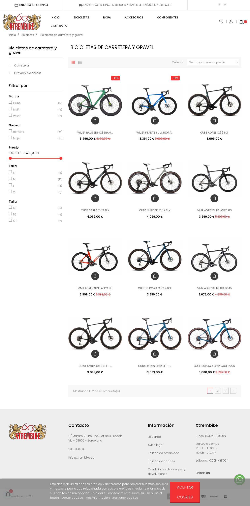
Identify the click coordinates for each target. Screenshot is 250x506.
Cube (35, 105)
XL (35, 194)
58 (35, 223)
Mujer (35, 140)
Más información (98, 498)
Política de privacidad (163, 455)
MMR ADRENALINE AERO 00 (214, 212)
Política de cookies (161, 463)
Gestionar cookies (125, 498)
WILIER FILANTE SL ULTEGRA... (154, 135)
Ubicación (203, 475)
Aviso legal (155, 447)
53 (35, 210)
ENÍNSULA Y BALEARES (125, 5)
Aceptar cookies (185, 492)
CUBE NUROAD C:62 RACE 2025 (214, 368)
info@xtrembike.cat (81, 460)
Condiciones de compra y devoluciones (166, 473)
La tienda (154, 439)
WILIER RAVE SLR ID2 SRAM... (95, 135)
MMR (35, 112)
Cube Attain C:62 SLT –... (95, 368)
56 (35, 216)
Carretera (21, 67)
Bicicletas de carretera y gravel (33, 52)
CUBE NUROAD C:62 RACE (155, 290)
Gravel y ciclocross (28, 75)
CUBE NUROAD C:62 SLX (155, 212)
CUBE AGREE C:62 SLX (95, 212)
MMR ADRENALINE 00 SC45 (214, 290)
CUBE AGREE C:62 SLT (214, 135)
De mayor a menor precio (214, 64)
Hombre (35, 134)
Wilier (35, 118)
